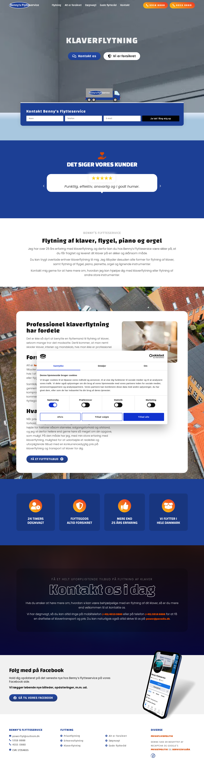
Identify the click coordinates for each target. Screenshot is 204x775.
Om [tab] (145, 366)
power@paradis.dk (158, 618)
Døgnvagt (90, 5)
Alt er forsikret (73, 5)
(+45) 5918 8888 (155, 614)
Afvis (60, 417)
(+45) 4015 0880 (112, 614)
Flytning (56, 5)
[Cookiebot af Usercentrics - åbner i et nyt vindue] (151, 356)
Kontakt (125, 5)
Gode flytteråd (108, 5)
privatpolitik (159, 749)
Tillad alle (143, 417)
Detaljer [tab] (102, 366)
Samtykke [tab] (58, 366)
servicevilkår (181, 749)
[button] (43, 186)
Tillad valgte (102, 417)
